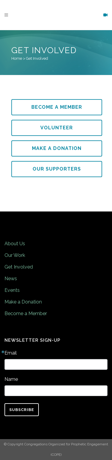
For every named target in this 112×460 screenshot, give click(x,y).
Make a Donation (57, 148)
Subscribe (21, 409)
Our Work (14, 255)
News (10, 278)
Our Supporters (57, 169)
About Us (14, 243)
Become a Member (56, 107)
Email (10, 353)
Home (16, 58)
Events (12, 290)
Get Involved (18, 267)
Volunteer (56, 128)
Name (11, 379)
